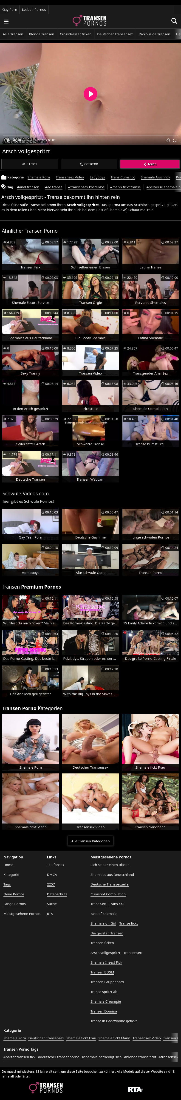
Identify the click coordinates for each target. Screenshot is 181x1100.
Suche (52, 903)
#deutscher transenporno (58, 1057)
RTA (50, 913)
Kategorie (11, 874)
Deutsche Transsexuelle (109, 884)
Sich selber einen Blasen (110, 864)
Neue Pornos (13, 894)
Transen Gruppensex (107, 981)
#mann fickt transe (125, 187)
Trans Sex (98, 903)
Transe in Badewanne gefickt (113, 1020)
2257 (51, 884)
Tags (7, 884)
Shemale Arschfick (155, 177)
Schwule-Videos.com (26, 493)
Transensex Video (70, 177)
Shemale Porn (39, 177)
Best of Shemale (109, 209)
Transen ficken (102, 942)
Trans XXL (117, 903)
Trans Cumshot (123, 177)
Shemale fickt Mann (114, 1038)
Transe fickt (128, 923)
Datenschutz (57, 894)
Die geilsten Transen (106, 933)
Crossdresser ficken (75, 34)
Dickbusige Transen (154, 34)
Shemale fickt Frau (81, 1038)
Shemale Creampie (105, 1001)
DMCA (52, 874)
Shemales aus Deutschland (112, 874)
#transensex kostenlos (86, 187)
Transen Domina (103, 1011)
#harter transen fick (19, 1057)
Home (8, 864)
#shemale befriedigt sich (102, 1057)
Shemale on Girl (103, 923)
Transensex (133, 952)
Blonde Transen (41, 34)
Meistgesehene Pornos (21, 913)
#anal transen (28, 187)
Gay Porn (9, 9)
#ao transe (53, 187)
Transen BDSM (102, 972)
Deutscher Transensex (115, 34)
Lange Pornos (14, 903)
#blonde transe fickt (140, 1057)
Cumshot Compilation (108, 894)
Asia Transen (13, 34)
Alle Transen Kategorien (90, 841)
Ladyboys (97, 177)
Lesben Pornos (34, 9)
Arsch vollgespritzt (105, 952)
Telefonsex (55, 864)
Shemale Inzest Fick (106, 962)
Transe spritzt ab (103, 991)
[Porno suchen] (6, 21)
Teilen (149, 164)
